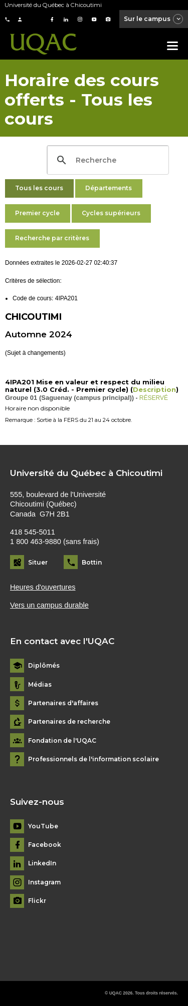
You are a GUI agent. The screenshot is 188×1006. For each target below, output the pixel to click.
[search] (106, 160)
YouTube (43, 826)
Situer (38, 562)
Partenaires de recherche (69, 721)
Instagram (44, 882)
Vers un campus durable (49, 605)
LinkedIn (42, 863)
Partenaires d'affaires (63, 703)
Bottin (92, 562)
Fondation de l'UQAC (62, 740)
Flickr (37, 900)
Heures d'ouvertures (43, 587)
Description (154, 389)
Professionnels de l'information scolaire (93, 759)
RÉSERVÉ (153, 397)
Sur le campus (154, 19)
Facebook (44, 844)
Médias (40, 684)
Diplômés (44, 665)
